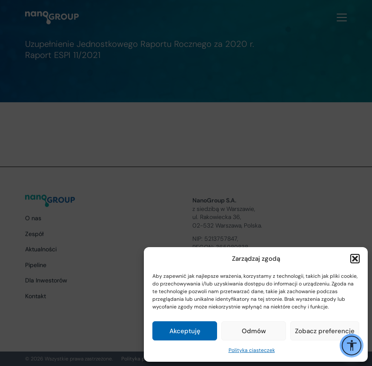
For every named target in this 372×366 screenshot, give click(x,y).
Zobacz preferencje (325, 331)
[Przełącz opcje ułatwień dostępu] (351, 345)
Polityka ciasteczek (252, 350)
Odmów (254, 331)
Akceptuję (184, 331)
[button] (355, 258)
